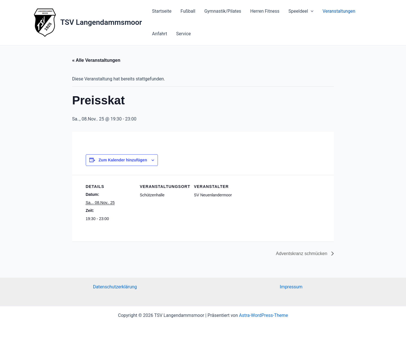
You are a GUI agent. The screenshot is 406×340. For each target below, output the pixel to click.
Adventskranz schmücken (302, 253)
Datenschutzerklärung (115, 286)
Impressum (291, 286)
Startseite (161, 11)
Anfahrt (159, 33)
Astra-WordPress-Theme (263, 315)
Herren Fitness (264, 11)
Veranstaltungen (339, 11)
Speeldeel (301, 11)
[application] (311, 11)
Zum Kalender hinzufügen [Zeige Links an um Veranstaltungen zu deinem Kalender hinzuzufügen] (123, 160)
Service (183, 33)
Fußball (187, 11)
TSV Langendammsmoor (101, 22)
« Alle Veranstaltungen (96, 60)
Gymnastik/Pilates (222, 11)
